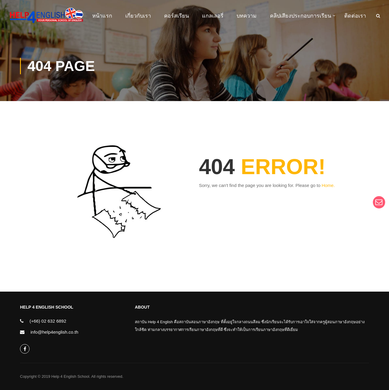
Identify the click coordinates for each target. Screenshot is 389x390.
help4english (25, 349)
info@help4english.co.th (54, 332)
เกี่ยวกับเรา (138, 16)
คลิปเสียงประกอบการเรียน (300, 16)
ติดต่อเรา (355, 16)
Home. (328, 185)
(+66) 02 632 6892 (48, 321)
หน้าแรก (102, 16)
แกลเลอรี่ (212, 16)
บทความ (247, 16)
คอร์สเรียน (176, 16)
